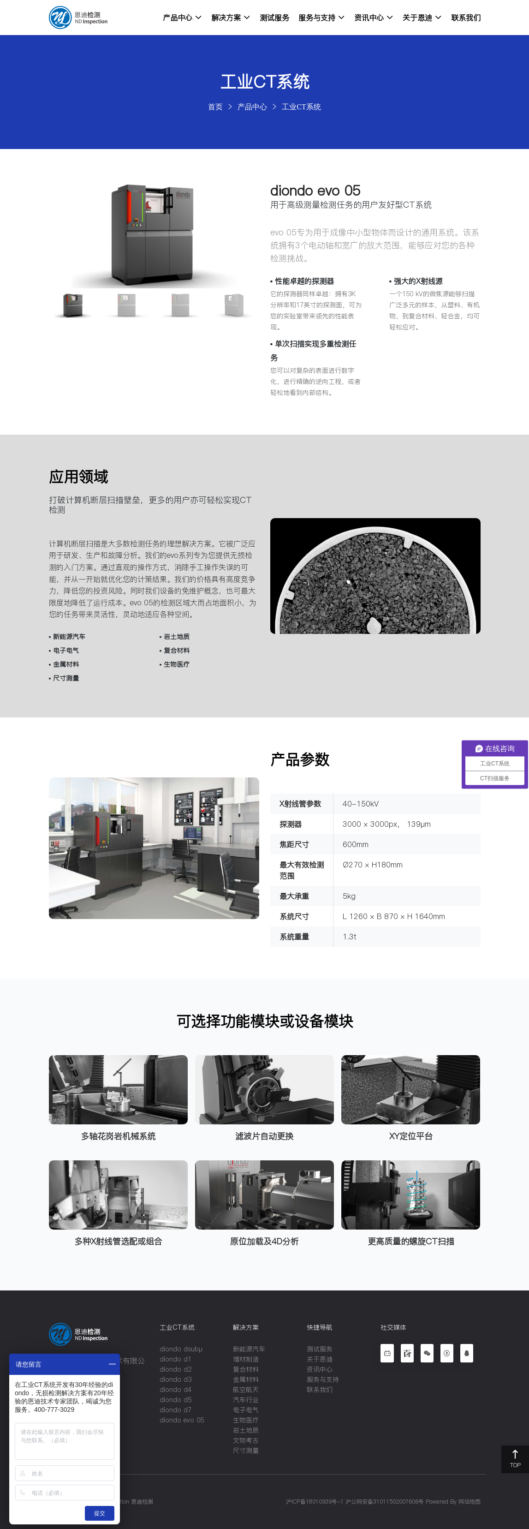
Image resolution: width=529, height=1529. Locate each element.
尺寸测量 (246, 1450)
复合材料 (246, 1369)
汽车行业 (246, 1399)
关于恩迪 (422, 17)
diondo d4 (175, 1389)
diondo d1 (175, 1359)
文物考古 (246, 1440)
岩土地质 (246, 1430)
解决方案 (230, 17)
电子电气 (246, 1410)
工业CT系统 (301, 106)
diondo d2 (175, 1369)
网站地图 (469, 1501)
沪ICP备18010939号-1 (315, 1501)
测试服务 (274, 17)
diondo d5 (175, 1399)
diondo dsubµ (181, 1349)
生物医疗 (246, 1420)
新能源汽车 (249, 1349)
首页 (215, 106)
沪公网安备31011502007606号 (384, 1501)
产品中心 (182, 17)
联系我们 (466, 17)
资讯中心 (373, 17)
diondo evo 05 (182, 1420)
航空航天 (246, 1389)
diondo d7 (175, 1410)
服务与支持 (321, 17)
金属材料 (246, 1379)
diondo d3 (175, 1379)
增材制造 (246, 1359)
